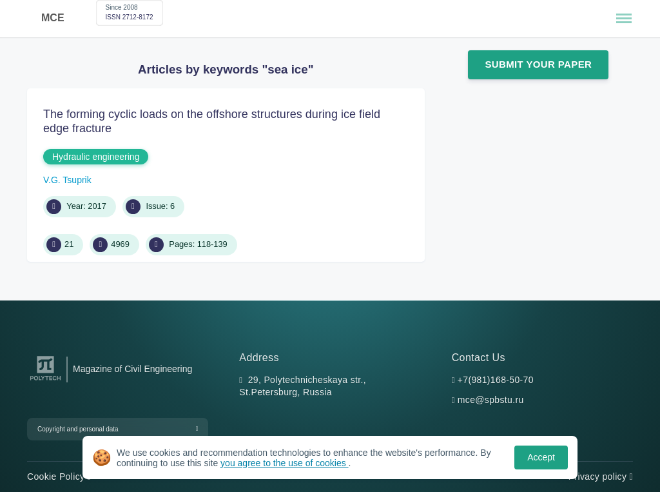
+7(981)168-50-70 (496, 380)
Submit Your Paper (538, 64)
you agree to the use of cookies (284, 463)
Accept (541, 457)
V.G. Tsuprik (67, 180)
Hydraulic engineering (95, 157)
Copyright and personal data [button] (78, 429)
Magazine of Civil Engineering (132, 369)
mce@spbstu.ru (491, 400)
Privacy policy (600, 476)
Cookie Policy (59, 476)
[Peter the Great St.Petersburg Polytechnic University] (45, 380)
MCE (52, 17)
